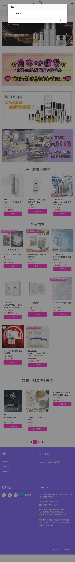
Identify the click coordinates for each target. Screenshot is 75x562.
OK (61, 20)
